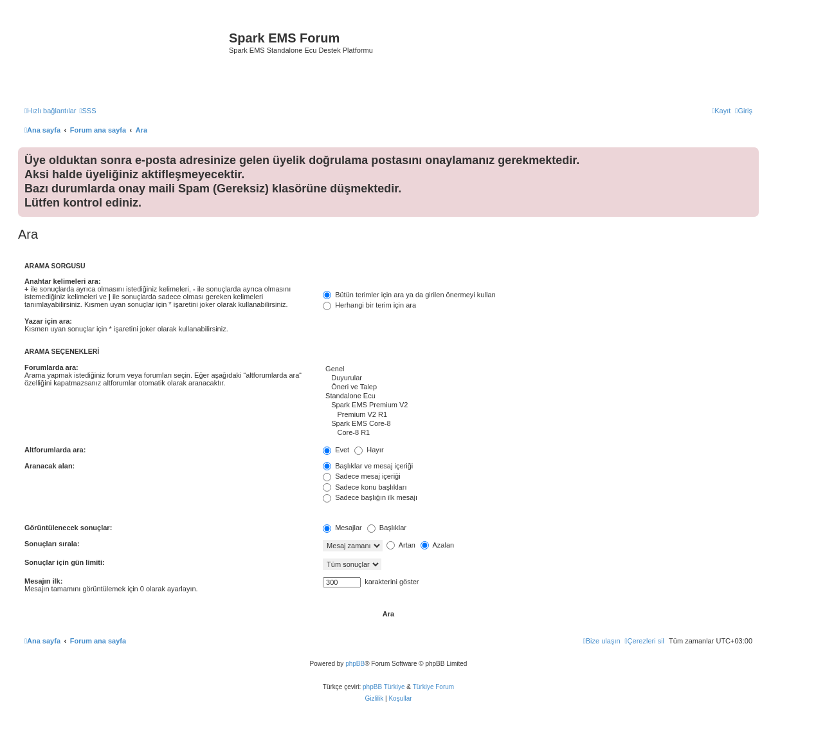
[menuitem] (87, 110)
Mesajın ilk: (43, 581)
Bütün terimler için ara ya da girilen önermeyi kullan (409, 295)
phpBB (355, 663)
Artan (400, 545)
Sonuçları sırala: (52, 544)
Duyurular (537, 378)
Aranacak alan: (49, 466)
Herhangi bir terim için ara (369, 305)
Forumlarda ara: (51, 367)
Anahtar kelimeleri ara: (62, 281)
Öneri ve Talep (537, 387)
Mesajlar (342, 527)
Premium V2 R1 (537, 415)
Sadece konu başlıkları (364, 487)
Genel (537, 369)
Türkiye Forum (433, 686)
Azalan (437, 545)
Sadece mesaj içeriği (362, 476)
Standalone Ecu (537, 396)
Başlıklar (386, 527)
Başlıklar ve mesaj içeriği (368, 466)
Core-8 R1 (537, 433)
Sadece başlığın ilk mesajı (370, 497)
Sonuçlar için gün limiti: (64, 562)
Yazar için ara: (48, 321)
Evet (336, 450)
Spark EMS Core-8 (537, 424)
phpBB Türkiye (383, 686)
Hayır (368, 450)
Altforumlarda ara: (55, 450)
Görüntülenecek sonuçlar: (68, 527)
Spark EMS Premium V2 (537, 405)
